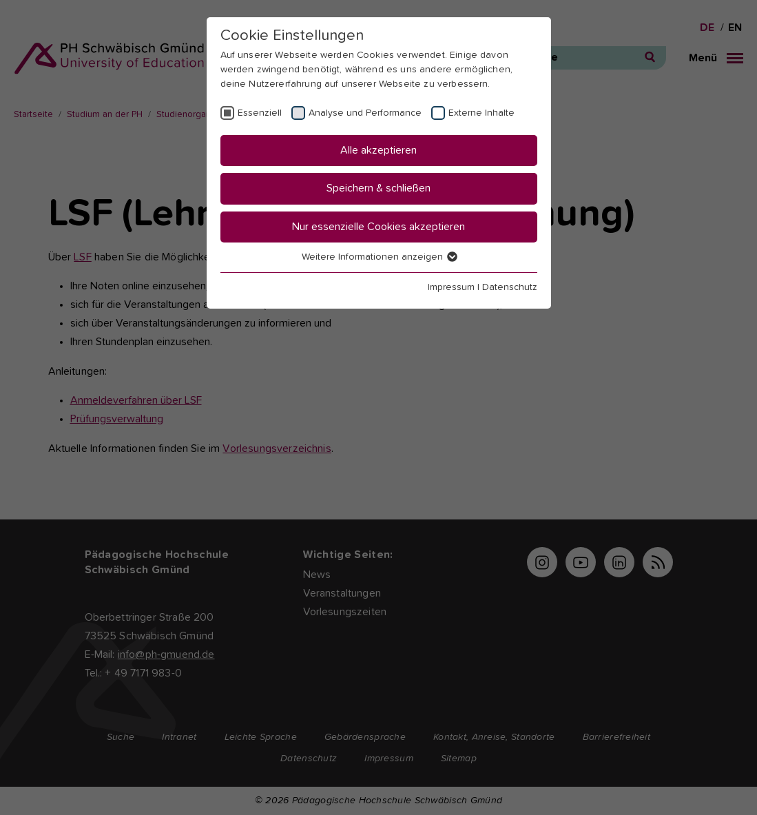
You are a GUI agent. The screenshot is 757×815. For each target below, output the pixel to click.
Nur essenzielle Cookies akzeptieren (378, 226)
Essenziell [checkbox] (260, 113)
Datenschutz (509, 287)
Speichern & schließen (378, 188)
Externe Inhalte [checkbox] (481, 113)
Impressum (451, 287)
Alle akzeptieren (378, 150)
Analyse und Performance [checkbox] (365, 113)
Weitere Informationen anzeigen (379, 257)
